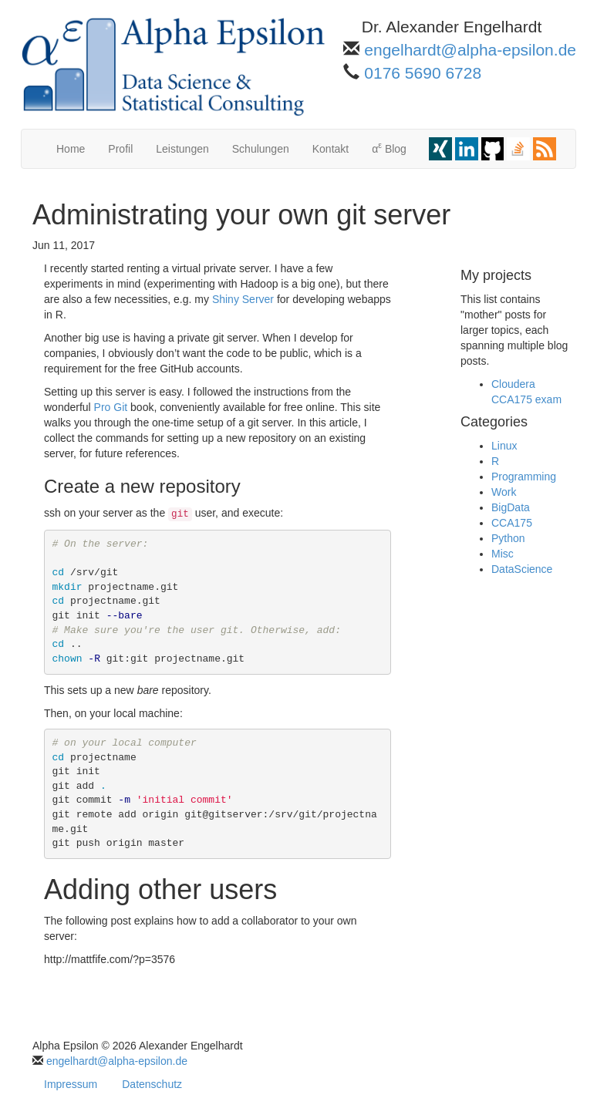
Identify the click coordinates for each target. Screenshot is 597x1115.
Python (508, 538)
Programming (523, 476)
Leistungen (182, 149)
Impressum (70, 1084)
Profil (120, 149)
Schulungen (260, 149)
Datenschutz (152, 1084)
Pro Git (111, 407)
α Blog (389, 147)
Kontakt (330, 149)
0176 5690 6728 (422, 73)
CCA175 (511, 523)
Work (503, 492)
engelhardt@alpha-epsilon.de (470, 50)
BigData (510, 507)
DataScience (521, 569)
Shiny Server (243, 299)
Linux (504, 446)
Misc (502, 553)
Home (70, 149)
